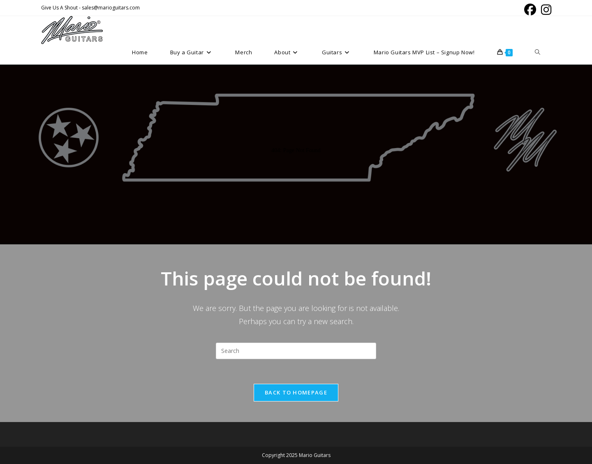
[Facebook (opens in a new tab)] (530, 10)
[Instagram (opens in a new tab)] (545, 10)
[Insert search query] (296, 351)
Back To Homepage (296, 392)
